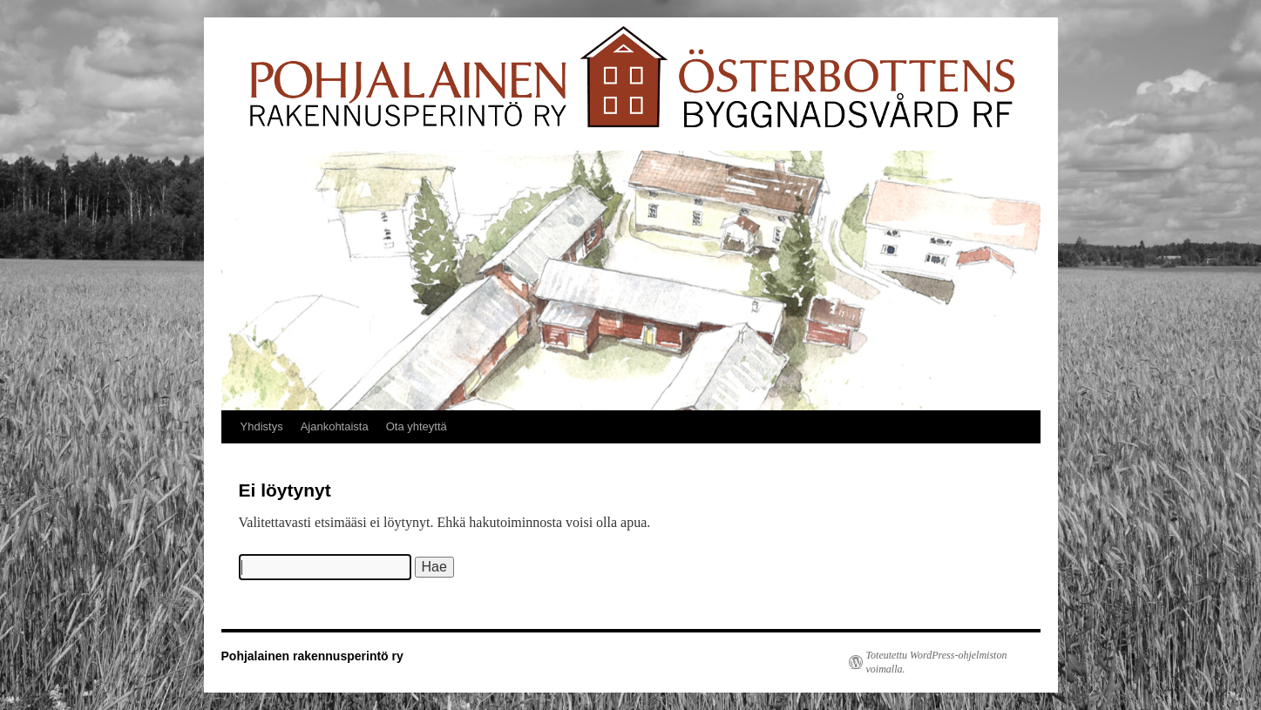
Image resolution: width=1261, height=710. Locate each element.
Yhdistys (262, 426)
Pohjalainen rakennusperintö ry (312, 656)
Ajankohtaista (335, 426)
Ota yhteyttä (416, 426)
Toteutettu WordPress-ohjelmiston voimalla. (936, 662)
